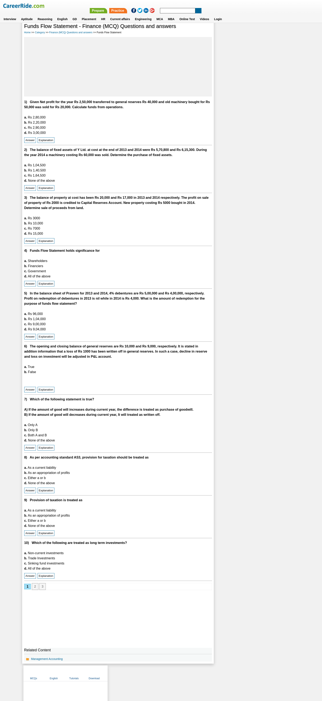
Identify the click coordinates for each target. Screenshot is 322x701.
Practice (235, 5)
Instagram (206, 673)
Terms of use (159, 673)
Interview (10, 14)
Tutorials (265, 31)
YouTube (190, 673)
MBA (171, 14)
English (62, 14)
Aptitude (27, 14)
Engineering (143, 14)
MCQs (224, 31)
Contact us (140, 673)
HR (103, 14)
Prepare (215, 5)
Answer (30, 140)
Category (40, 32)
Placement (89, 14)
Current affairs (120, 14)
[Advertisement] (117, 66)
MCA (159, 14)
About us (123, 673)
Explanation (46, 140)
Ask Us (176, 673)
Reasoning (45, 14)
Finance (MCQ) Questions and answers (70, 32)
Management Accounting (47, 659)
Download (284, 31)
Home (27, 32)
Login (218, 14)
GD (74, 14)
